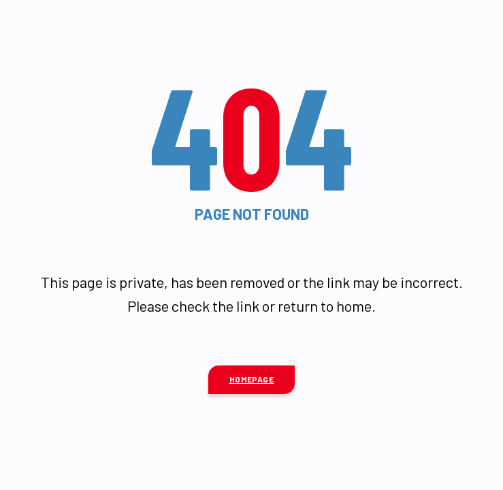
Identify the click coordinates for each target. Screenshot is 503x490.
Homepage (251, 379)
